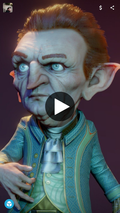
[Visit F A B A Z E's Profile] (7, 7)
